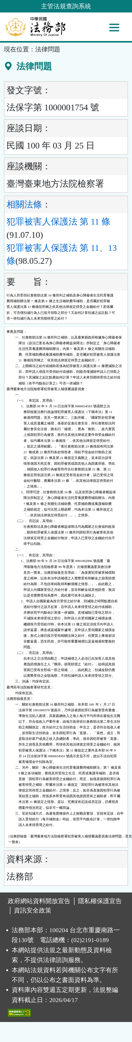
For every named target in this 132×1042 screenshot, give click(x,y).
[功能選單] (114, 27)
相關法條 (24, 204)
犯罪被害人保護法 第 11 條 (58, 221)
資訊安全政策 (32, 910)
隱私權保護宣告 (100, 901)
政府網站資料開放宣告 (39, 901)
